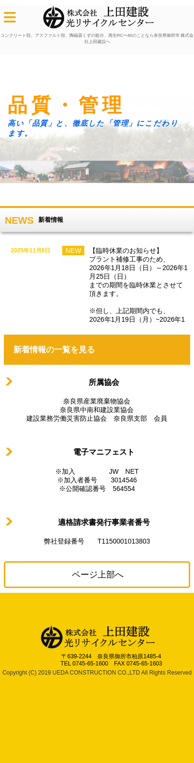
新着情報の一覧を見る (54, 349)
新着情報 (50, 219)
